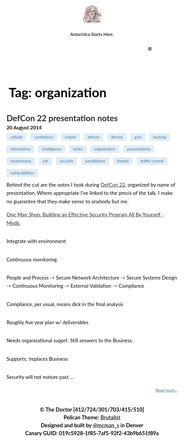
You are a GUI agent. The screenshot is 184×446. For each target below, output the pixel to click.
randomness (20, 161)
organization (104, 149)
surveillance (95, 161)
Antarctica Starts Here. (92, 34)
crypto (70, 137)
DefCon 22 (113, 185)
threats (123, 161)
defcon (93, 137)
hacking (159, 137)
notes (77, 149)
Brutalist (110, 417)
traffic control (152, 161)
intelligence (51, 149)
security (66, 161)
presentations (139, 149)
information (20, 149)
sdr (45, 161)
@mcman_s (106, 425)
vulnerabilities (22, 173)
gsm (138, 137)
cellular (16, 137)
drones (117, 137)
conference (43, 137)
